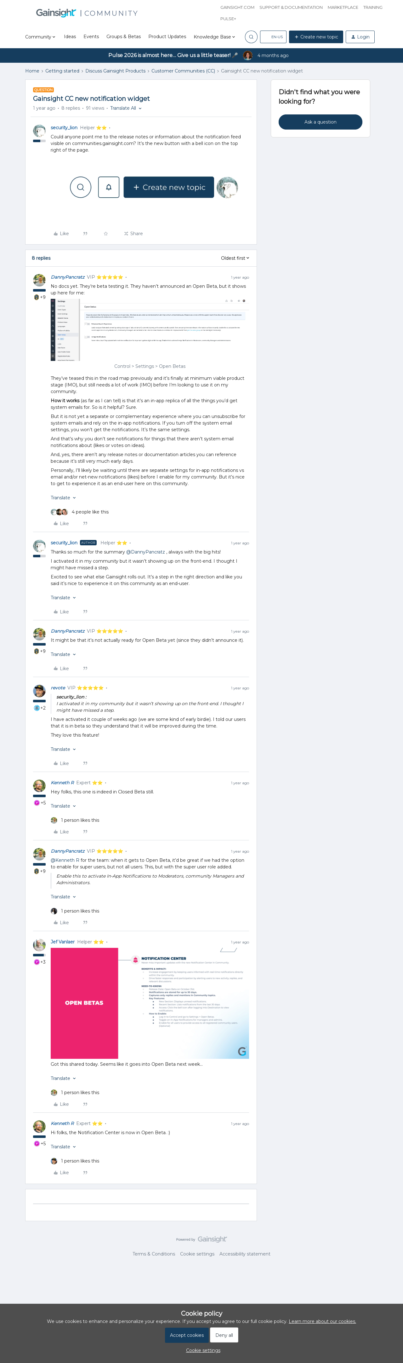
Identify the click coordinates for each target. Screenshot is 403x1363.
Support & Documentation (291, 7)
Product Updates (167, 36)
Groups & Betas (123, 36)
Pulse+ (228, 18)
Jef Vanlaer (63, 942)
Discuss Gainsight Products (115, 71)
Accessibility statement (244, 1254)
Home (32, 71)
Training (373, 7)
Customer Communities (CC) (183, 71)
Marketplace (343, 7)
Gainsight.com (237, 7)
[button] (273, 37)
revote (58, 688)
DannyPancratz (67, 277)
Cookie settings (197, 1254)
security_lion (64, 127)
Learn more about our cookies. (322, 1321)
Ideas (70, 36)
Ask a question (320, 122)
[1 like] (75, 820)
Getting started (62, 71)
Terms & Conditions (154, 1254)
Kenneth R (62, 783)
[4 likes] (80, 512)
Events (91, 36)
